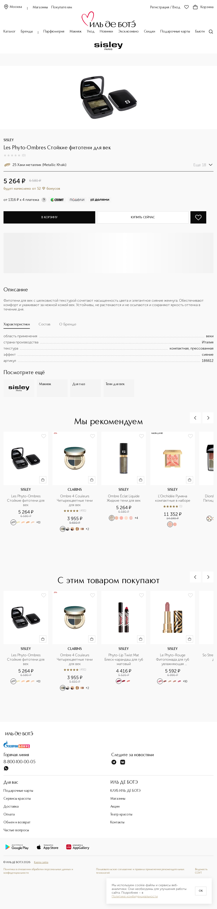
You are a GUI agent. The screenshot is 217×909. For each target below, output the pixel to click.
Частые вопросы (16, 830)
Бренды (27, 31)
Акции (115, 806)
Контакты (117, 822)
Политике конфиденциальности (135, 896)
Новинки (106, 31)
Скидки (149, 31)
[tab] (17, 325)
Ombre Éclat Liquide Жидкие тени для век (124, 498)
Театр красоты (121, 814)
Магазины (40, 7)
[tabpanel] (108, 348)
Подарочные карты (175, 31)
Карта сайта (41, 862)
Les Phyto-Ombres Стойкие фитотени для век (26, 500)
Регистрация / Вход (165, 7)
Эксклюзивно (128, 31)
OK (201, 891)
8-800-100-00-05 (20, 762)
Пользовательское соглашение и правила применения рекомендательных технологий (140, 871)
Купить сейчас (143, 217)
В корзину (49, 217)
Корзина (203, 7)
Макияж (76, 31)
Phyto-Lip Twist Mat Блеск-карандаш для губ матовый (123, 659)
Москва (13, 7)
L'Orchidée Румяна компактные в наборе (172, 498)
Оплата (9, 814)
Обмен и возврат (17, 822)
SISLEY (9, 140)
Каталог (10, 31)
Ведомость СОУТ (201, 871)
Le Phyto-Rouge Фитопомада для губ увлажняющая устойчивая (173, 659)
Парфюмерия (53, 31)
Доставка (11, 806)
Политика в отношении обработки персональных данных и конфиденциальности (38, 871)
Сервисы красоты (17, 799)
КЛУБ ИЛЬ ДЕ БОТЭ (125, 791)
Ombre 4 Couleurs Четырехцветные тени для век (75, 500)
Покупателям (61, 7)
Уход (91, 31)
